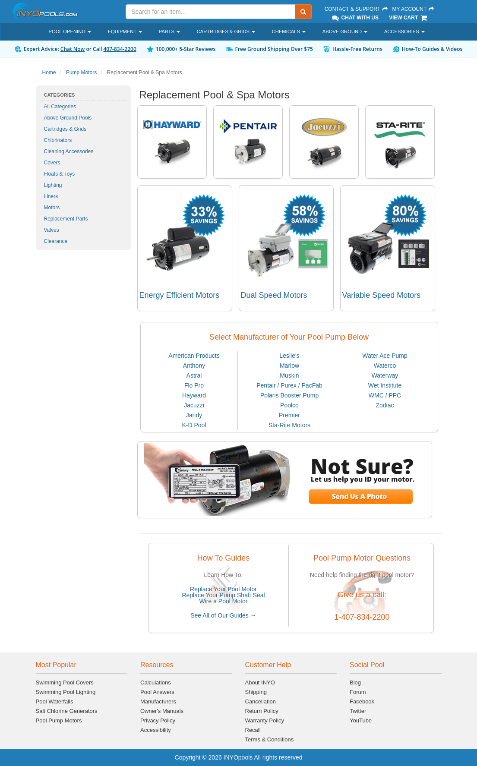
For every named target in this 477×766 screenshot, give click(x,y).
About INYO (260, 682)
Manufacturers (158, 701)
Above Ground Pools (68, 118)
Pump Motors (81, 72)
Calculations (155, 682)
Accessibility (155, 730)
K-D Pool (194, 425)
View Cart (408, 18)
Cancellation (260, 701)
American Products (193, 355)
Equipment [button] (125, 31)
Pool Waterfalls (54, 701)
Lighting (53, 185)
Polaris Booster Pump (289, 395)
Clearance (56, 241)
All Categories (60, 107)
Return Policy (261, 711)
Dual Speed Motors (274, 295)
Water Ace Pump (385, 355)
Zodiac (385, 405)
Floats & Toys (59, 174)
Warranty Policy (264, 720)
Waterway (385, 375)
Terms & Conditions (269, 739)
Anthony (194, 365)
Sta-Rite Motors (289, 425)
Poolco (289, 405)
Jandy (194, 415)
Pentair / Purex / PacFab (289, 385)
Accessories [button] (404, 31)
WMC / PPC (385, 395)
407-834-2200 (119, 49)
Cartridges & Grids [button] (226, 31)
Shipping (256, 692)
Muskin (289, 375)
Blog (355, 682)
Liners (51, 196)
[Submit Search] (303, 11)
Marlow (289, 365)
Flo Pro (194, 385)
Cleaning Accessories (69, 151)
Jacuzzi (194, 405)
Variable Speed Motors (381, 295)
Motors (52, 208)
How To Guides (223, 558)
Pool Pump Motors (59, 720)
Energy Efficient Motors (179, 295)
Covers (52, 163)
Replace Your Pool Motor (223, 589)
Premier (289, 415)
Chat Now (72, 49)
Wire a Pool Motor (223, 601)
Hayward (194, 395)
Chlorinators (58, 140)
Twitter (358, 711)
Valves (51, 230)
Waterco (385, 365)
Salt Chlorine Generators (67, 711)
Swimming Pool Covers (65, 682)
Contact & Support (357, 9)
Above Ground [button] (345, 31)
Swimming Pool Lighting (66, 692)
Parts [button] (169, 31)
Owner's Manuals (161, 711)
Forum (358, 692)
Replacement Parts (66, 219)
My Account (413, 9)
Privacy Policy (157, 720)
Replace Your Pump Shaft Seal (223, 595)
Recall (253, 730)
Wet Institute (385, 385)
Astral (194, 375)
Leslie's (289, 355)
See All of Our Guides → (223, 615)
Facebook (362, 701)
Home (49, 72)
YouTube (361, 720)
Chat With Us (355, 18)
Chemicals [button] (289, 31)
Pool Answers (157, 692)
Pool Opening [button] (70, 31)
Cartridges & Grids (65, 129)
